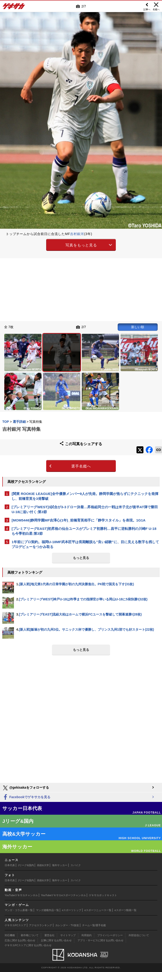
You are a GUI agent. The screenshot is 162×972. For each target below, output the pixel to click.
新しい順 (137, 327)
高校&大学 (43, 865)
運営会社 (49, 935)
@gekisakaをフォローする (25, 788)
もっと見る (81, 558)
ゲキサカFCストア (15, 925)
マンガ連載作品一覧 (47, 910)
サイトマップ (68, 935)
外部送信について (139, 935)
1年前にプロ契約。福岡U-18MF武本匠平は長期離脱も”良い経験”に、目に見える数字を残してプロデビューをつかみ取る (85, 544)
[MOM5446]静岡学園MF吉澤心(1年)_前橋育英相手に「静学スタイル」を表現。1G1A (79, 520)
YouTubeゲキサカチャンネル (21, 895)
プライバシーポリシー (110, 935)
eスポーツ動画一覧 (125, 910)
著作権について (30, 935)
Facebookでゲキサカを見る (26, 797)
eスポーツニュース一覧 (97, 910)
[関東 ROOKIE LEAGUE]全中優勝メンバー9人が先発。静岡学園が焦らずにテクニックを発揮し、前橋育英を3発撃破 (85, 496)
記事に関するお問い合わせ (56, 940)
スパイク (76, 865)
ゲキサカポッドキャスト (103, 895)
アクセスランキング (40, 925)
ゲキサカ (14, 7)
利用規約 (86, 935)
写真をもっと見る (81, 245)
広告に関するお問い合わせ (20, 940)
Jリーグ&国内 (26, 865)
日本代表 (10, 865)
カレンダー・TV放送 (67, 925)
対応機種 (10, 935)
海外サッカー (59, 865)
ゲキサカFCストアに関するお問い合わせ (28, 945)
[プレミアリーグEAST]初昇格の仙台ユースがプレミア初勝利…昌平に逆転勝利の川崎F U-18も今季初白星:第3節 (84, 531)
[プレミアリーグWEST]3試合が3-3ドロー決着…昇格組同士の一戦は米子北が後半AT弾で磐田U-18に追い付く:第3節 (85, 509)
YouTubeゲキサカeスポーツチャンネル (63, 895)
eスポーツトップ (71, 910)
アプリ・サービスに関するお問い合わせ (100, 940)
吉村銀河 (77, 234)
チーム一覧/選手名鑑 (94, 925)
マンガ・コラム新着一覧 (19, 910)
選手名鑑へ (81, 466)
